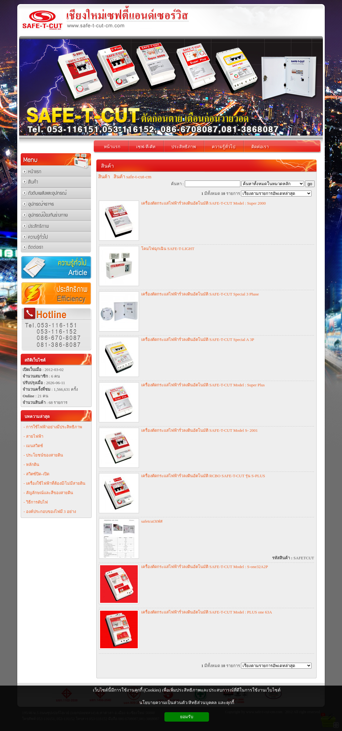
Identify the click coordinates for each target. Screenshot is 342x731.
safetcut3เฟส (152, 521)
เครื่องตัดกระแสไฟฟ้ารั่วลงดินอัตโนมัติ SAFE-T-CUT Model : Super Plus (203, 385)
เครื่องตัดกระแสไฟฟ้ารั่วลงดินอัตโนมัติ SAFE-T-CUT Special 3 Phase (200, 294)
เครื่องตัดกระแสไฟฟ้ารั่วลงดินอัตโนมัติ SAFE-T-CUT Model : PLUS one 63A (206, 612)
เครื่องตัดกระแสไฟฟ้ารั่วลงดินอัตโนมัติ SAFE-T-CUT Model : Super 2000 (203, 203)
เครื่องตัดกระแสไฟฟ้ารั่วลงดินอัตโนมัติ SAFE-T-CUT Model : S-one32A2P (204, 566)
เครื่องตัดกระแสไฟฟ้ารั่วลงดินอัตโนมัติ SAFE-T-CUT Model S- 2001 (199, 430)
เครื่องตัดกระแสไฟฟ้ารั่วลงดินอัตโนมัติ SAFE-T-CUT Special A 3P (197, 339)
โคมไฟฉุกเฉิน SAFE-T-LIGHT (167, 248)
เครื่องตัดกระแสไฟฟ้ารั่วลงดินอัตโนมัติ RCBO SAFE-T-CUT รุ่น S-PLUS (203, 475)
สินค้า (107, 166)
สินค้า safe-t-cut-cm (133, 176)
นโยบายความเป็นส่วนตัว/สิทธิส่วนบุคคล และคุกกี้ (186, 702)
